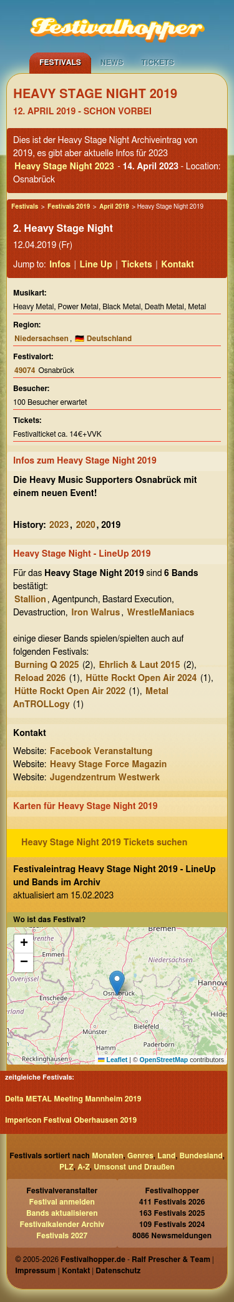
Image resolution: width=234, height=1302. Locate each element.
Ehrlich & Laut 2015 (139, 665)
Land (166, 1156)
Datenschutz (117, 1271)
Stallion (30, 599)
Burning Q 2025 (46, 665)
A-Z (83, 1167)
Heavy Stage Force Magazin (108, 764)
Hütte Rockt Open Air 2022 (69, 691)
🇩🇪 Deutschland (103, 338)
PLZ (66, 1167)
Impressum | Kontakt (52, 1271)
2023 (59, 525)
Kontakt (177, 265)
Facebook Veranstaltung (101, 751)
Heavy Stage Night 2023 (64, 166)
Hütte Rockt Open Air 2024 (141, 678)
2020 (85, 525)
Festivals (60, 62)
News (112, 62)
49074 (24, 370)
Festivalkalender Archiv (61, 1224)
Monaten (107, 1156)
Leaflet (112, 1059)
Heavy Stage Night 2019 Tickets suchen (104, 842)
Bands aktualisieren (62, 1213)
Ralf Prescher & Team (171, 1259)
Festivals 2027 (61, 1236)
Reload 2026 (40, 678)
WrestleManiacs (161, 613)
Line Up (96, 265)
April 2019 (114, 207)
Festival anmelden (62, 1202)
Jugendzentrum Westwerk (105, 777)
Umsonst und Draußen (134, 1167)
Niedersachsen (41, 338)
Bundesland (201, 1156)
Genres (140, 1156)
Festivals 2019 (68, 207)
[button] (117, 983)
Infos (60, 265)
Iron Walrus (95, 613)
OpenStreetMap (164, 1059)
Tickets (157, 62)
